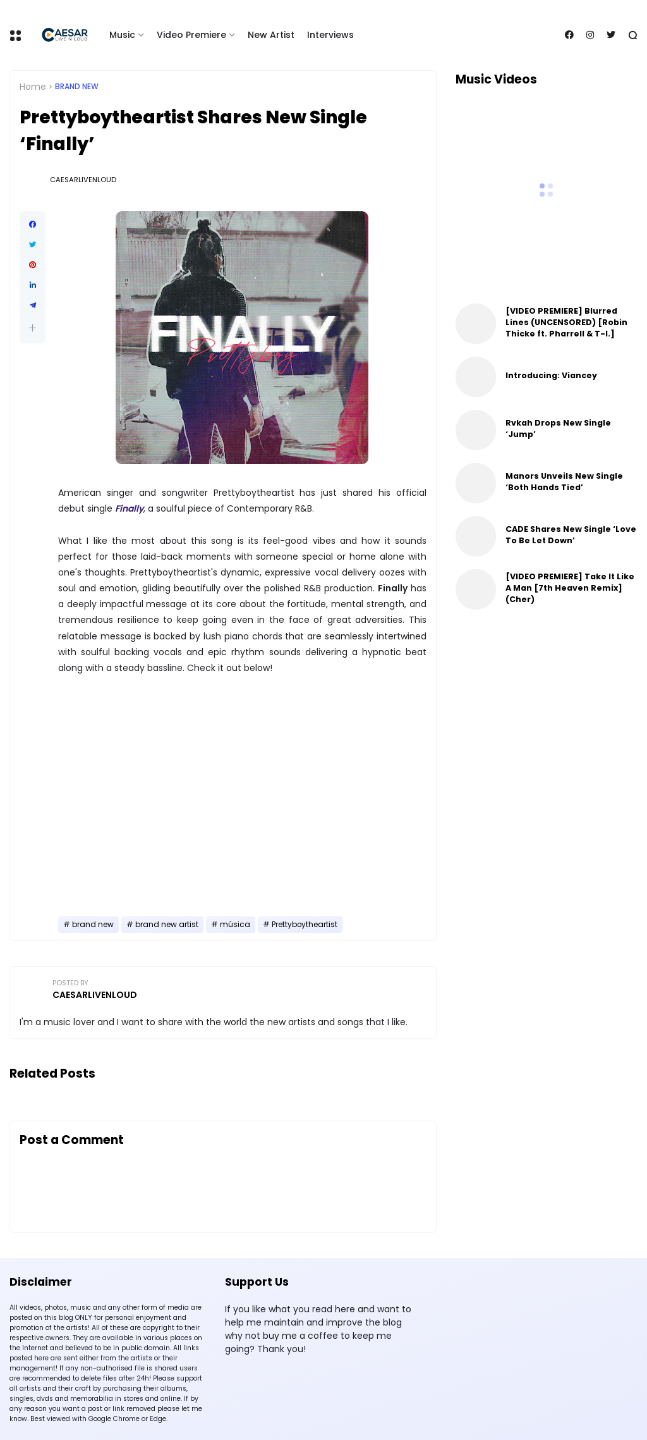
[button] (32, 328)
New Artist (271, 34)
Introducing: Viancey (551, 375)
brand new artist (166, 925)
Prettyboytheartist (304, 925)
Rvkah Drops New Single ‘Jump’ (558, 428)
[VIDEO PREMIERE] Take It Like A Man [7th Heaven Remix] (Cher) (569, 588)
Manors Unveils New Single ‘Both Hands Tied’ (564, 482)
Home (33, 86)
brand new (77, 87)
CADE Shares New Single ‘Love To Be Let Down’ (570, 535)
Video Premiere (191, 34)
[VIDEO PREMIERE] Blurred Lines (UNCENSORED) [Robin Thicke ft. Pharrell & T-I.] (566, 322)
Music (122, 34)
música (235, 925)
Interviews (330, 34)
